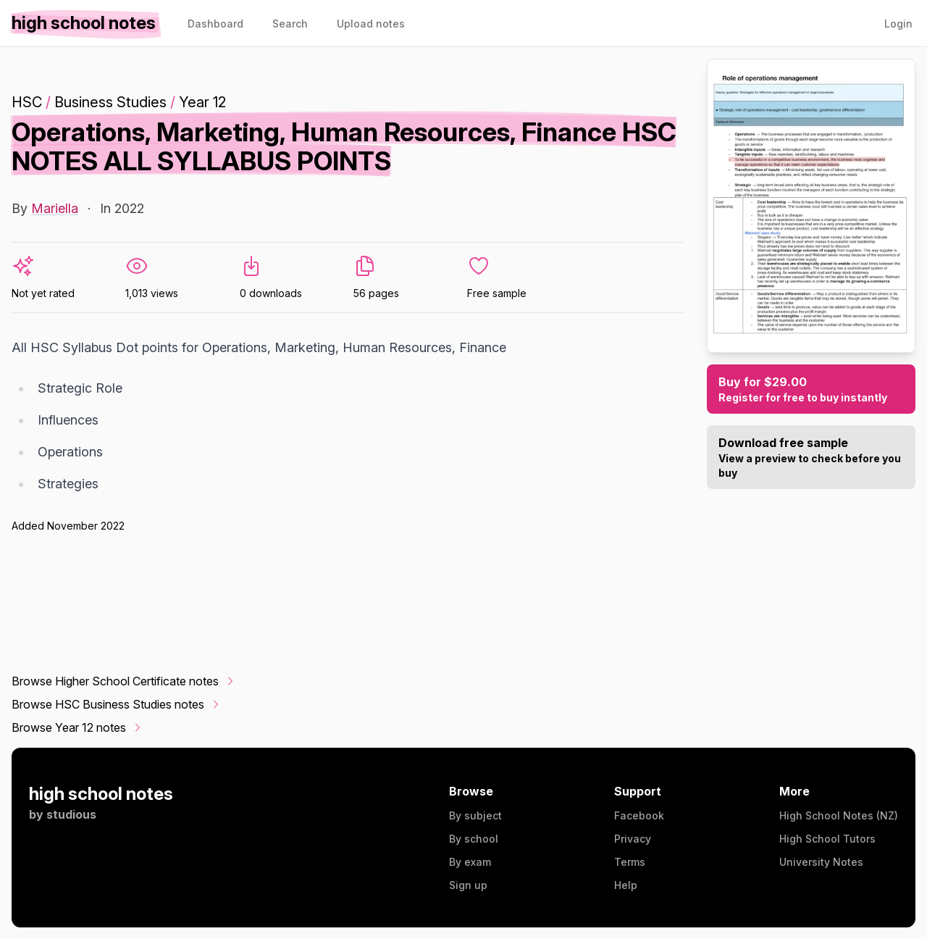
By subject (475, 815)
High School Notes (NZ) (838, 815)
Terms (629, 862)
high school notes (101, 793)
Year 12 (202, 102)
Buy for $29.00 (811, 390)
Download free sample (811, 457)
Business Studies (110, 102)
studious (71, 814)
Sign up (468, 885)
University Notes (821, 862)
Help (625, 885)
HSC (27, 102)
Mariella (54, 208)
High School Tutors (827, 838)
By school (473, 838)
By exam (470, 862)
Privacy (632, 838)
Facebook (639, 815)
